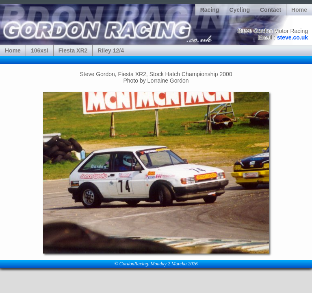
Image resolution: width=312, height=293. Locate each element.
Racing (209, 10)
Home (299, 10)
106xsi (39, 50)
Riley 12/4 (111, 50)
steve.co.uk (292, 37)
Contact (270, 10)
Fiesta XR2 (73, 50)
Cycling (239, 10)
